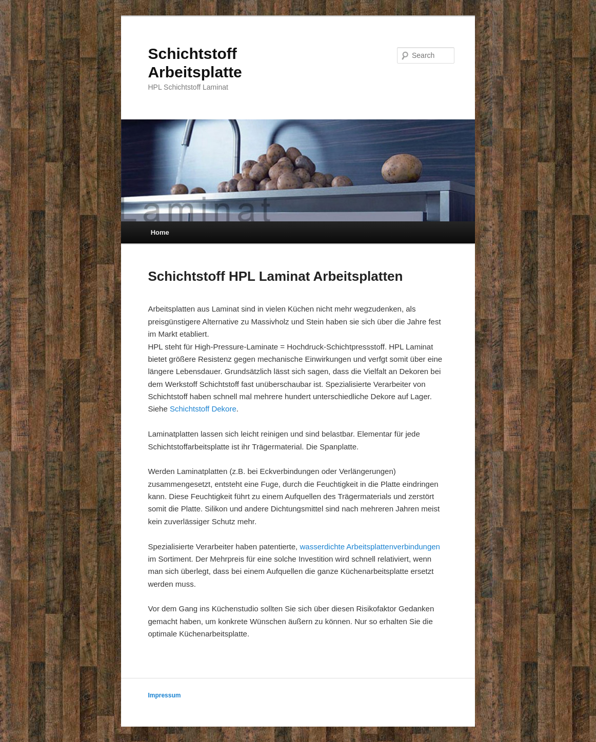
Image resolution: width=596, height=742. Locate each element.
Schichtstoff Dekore (203, 408)
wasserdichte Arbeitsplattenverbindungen (370, 546)
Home (160, 232)
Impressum (164, 695)
